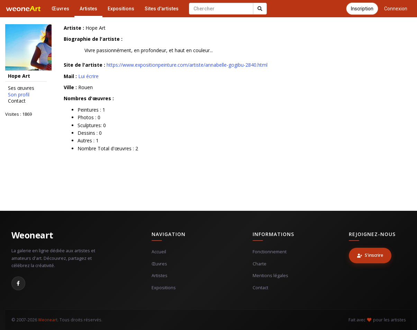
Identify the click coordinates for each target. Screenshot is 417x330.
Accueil (159, 252)
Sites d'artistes (162, 8)
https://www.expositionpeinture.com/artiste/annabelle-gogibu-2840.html (187, 65)
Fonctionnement (270, 252)
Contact (17, 101)
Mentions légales (270, 276)
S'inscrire (370, 255)
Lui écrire (88, 76)
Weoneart (32, 235)
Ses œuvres (21, 88)
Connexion (395, 8)
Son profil (18, 95)
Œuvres (60, 8)
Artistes (88, 8)
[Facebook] (18, 283)
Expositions (121, 8)
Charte (259, 264)
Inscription (362, 8)
